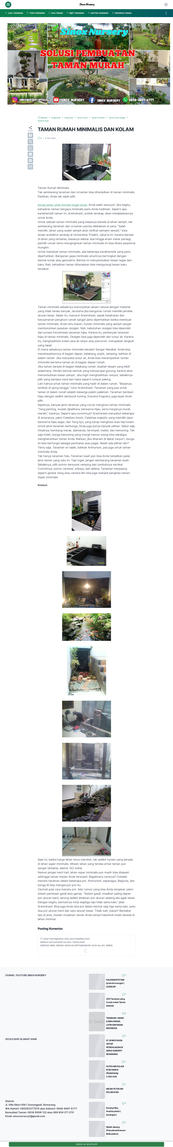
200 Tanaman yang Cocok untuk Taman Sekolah (137, 998)
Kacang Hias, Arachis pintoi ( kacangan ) (132, 1094)
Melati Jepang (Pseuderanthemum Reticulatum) (137, 1113)
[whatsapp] (30, 148)
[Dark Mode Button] (166, 4)
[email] (30, 166)
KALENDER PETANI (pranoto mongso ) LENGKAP (137, 979)
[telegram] (30, 154)
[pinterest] (30, 160)
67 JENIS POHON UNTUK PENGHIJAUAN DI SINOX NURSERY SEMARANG (134, 1038)
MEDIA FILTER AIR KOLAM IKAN (126, 1075)
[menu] (8, 5)
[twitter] (30, 141)
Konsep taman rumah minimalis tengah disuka (67, 204)
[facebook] (30, 135)
